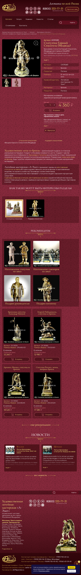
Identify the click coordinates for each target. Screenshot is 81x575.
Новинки (29, 19)
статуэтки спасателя (27, 141)
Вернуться (51, 130)
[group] (21, 58)
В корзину (56, 110)
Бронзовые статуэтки (38, 155)
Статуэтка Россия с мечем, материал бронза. (47, 368)
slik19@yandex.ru (18, 570)
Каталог (9, 19)
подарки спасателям (53, 141)
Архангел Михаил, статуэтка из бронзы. (17, 368)
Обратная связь (72, 9)
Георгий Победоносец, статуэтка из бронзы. (47, 313)
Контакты (23, 25)
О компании (10, 25)
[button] (37, 57)
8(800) (53, 8)
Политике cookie (44, 571)
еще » (46, 60)
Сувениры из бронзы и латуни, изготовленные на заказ (26, 178)
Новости (39, 19)
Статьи (50, 19)
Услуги (19, 19)
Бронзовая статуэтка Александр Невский (16, 313)
